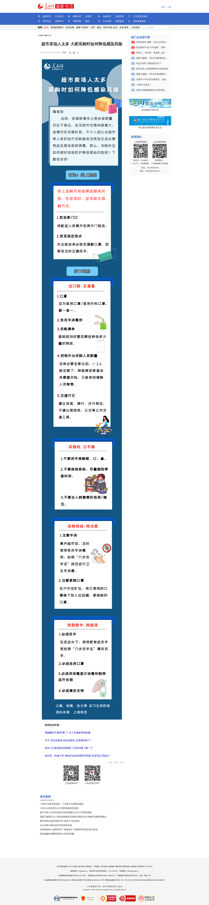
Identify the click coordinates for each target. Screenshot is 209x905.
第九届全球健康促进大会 (150, 127)
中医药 (88, 16)
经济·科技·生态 (110, 27)
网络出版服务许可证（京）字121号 (117, 880)
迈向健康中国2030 (150, 110)
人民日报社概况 (62, 866)
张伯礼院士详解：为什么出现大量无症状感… (152, 42)
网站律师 (126, 866)
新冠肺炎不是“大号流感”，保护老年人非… (152, 47)
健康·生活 (48, 35)
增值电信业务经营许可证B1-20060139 (101, 875)
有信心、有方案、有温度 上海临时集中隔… (152, 53)
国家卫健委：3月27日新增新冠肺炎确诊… (152, 58)
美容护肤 (119, 16)
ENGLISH (149, 866)
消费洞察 (77, 21)
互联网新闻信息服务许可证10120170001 (72, 875)
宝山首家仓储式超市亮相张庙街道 (56, 825)
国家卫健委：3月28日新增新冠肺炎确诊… (152, 74)
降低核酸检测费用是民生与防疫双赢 (57, 834)
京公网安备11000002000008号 (154, 880)
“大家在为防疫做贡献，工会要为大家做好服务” (62, 804)
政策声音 (47, 16)
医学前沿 (47, 21)
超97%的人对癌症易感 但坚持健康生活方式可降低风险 (66, 812)
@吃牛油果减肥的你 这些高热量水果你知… (152, 90)
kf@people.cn (83, 871)
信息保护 (134, 866)
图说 (87, 21)
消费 (93, 27)
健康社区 (77, 16)
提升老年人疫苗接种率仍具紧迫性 (152, 69)
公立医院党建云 (140, 16)
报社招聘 (81, 866)
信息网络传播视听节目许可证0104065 (58, 880)
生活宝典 (107, 21)
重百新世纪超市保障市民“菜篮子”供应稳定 (60, 821)
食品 (99, 27)
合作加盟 (104, 866)
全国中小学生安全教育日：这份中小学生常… (152, 79)
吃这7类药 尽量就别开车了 (148, 63)
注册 (169, 7)
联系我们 (141, 866)
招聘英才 (88, 866)
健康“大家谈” (82, 27)
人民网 (40, 35)
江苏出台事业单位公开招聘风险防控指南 (59, 808)
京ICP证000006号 (137, 880)
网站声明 (119, 866)
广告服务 (96, 866)
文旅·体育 (123, 27)
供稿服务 (111, 866)
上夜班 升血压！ (144, 85)
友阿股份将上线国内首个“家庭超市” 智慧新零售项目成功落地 (68, 829)
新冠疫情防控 (57, 27)
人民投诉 (135, 27)
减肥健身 (119, 21)
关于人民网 (73, 866)
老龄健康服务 (139, 21)
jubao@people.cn (132, 871)
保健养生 (107, 16)
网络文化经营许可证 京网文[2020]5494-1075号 (88, 880)
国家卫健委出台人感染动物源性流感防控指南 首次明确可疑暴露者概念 (73, 817)
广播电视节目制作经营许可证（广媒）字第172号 (133, 875)
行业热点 (59, 16)
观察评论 (59, 21)
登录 (163, 7)
